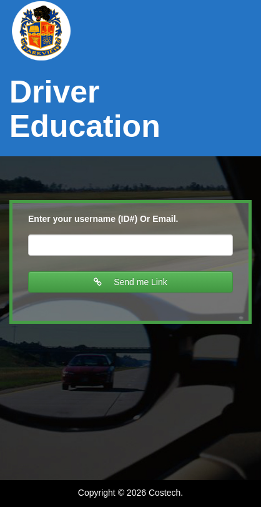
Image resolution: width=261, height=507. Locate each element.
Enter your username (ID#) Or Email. (103, 219)
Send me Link (130, 282)
